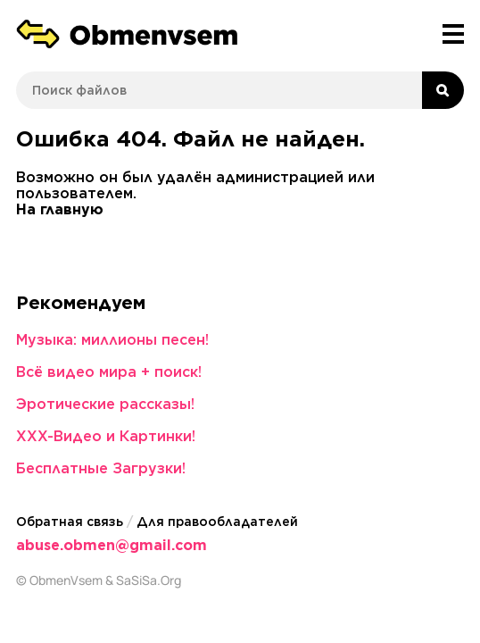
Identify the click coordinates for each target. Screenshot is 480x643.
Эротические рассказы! (105, 404)
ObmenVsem (66, 580)
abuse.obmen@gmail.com (111, 545)
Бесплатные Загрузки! (101, 468)
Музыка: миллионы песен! (112, 339)
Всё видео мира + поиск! (109, 371)
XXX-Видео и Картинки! (105, 436)
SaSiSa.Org (148, 580)
